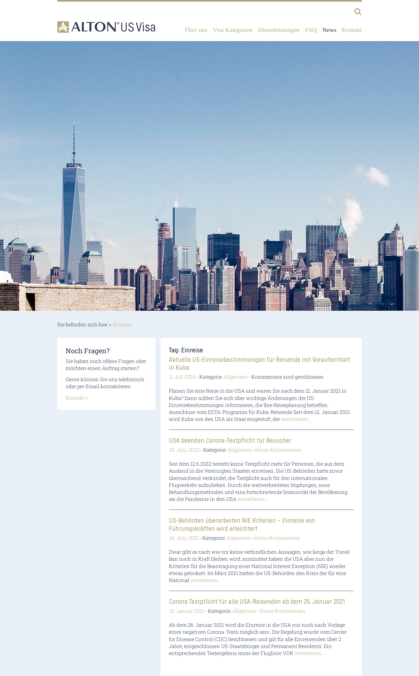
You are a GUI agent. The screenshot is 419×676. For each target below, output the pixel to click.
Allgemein (236, 376)
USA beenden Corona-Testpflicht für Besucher (230, 440)
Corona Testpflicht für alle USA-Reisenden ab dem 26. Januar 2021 (257, 602)
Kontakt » (77, 397)
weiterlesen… (296, 419)
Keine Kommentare (278, 449)
